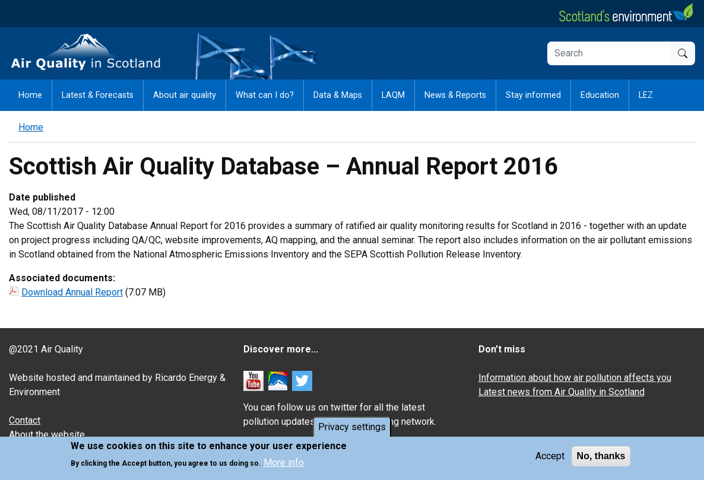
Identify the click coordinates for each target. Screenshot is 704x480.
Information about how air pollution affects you (574, 377)
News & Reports (455, 95)
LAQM (393, 95)
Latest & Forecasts (98, 95)
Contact (24, 420)
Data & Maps (337, 95)
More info (284, 464)
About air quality (184, 95)
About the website (47, 434)
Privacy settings (352, 428)
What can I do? (265, 95)
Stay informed (533, 95)
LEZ (646, 95)
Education (600, 95)
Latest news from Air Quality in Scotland (561, 392)
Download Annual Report (72, 292)
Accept (550, 457)
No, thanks (601, 458)
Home (30, 95)
